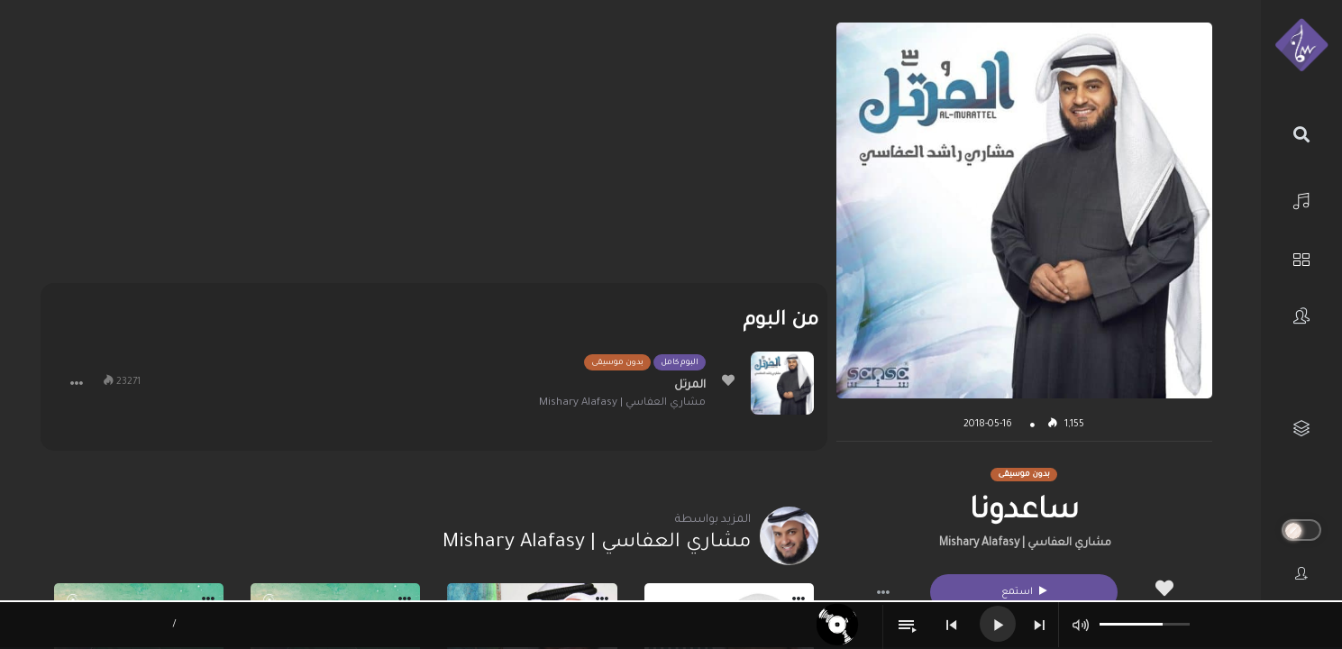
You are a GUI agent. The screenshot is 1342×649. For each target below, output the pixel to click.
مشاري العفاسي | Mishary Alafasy (1025, 543)
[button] (883, 592)
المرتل (690, 385)
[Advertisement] (434, 149)
